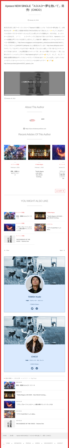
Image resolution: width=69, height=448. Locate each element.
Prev (6, 250)
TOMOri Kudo (34, 297)
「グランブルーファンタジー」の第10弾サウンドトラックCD (34, 404)
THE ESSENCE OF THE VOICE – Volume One (30, 423)
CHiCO (34, 357)
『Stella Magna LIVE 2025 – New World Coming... (31, 395)
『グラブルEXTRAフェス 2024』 (26, 414)
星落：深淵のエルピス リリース (25, 385)
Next (62, 250)
